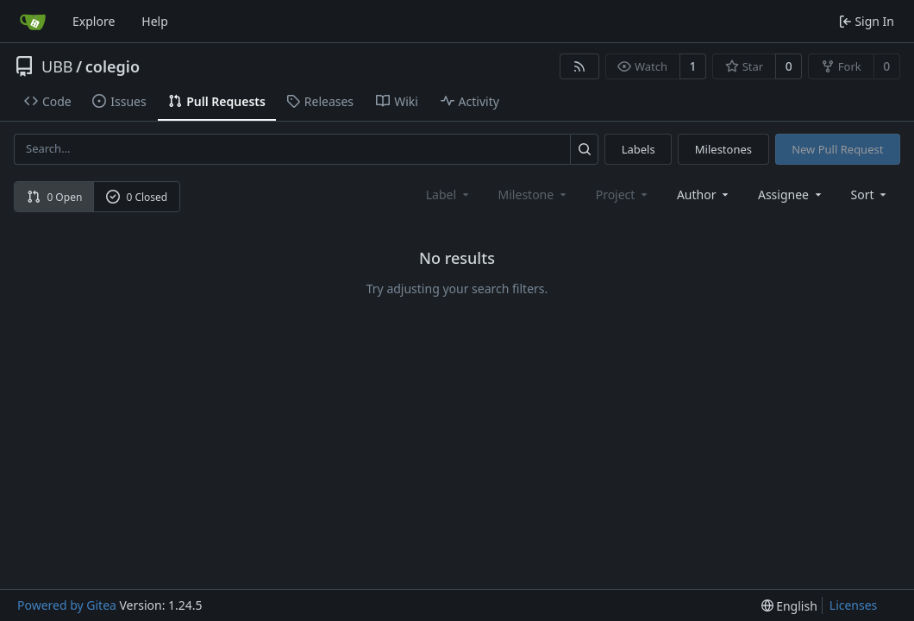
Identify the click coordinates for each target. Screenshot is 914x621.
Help (154, 21)
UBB (57, 66)
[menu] (870, 194)
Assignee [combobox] (791, 194)
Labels (638, 149)
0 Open (55, 197)
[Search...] (584, 149)
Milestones (723, 149)
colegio (112, 66)
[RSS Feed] (579, 66)
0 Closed (137, 197)
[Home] (33, 21)
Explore (93, 21)
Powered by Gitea (66, 605)
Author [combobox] (704, 194)
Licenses (853, 605)
